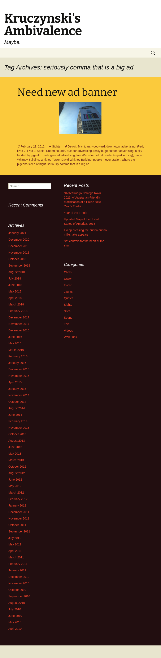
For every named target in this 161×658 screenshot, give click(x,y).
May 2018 (14, 291)
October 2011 (17, 525)
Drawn (68, 278)
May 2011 (14, 544)
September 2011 (19, 531)
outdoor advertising (79, 151)
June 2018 (15, 285)
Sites (67, 311)
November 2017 (18, 324)
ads (62, 151)
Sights (56, 146)
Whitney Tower (50, 159)
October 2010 (17, 589)
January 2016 (17, 362)
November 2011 (18, 518)
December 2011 (18, 512)
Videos (68, 330)
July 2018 (14, 278)
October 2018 (17, 259)
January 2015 (17, 388)
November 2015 (18, 375)
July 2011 (14, 538)
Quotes (68, 298)
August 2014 (16, 408)
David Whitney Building (76, 159)
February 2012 (17, 499)
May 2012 (14, 486)
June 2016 (15, 337)
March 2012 (16, 492)
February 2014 (17, 421)
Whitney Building (28, 159)
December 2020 (18, 239)
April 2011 (15, 551)
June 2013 (15, 447)
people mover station (106, 159)
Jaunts (68, 291)
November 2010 (18, 583)
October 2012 (17, 466)
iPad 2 (21, 151)
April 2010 (15, 628)
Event (67, 285)
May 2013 (14, 453)
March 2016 (16, 349)
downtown (113, 146)
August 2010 (16, 602)
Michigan (84, 146)
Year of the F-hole (75, 212)
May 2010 (14, 622)
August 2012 (16, 473)
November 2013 (18, 427)
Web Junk (70, 337)
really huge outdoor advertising (113, 151)
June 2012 (15, 479)
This (66, 324)
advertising (128, 146)
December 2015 (18, 369)
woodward (98, 146)
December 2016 (18, 330)
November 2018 (18, 252)
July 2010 (14, 609)
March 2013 (16, 460)
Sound (68, 317)
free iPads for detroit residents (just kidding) (105, 155)
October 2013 (17, 434)
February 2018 (17, 311)
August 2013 (16, 440)
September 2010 (19, 596)
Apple (40, 151)
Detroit (72, 146)
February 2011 (17, 564)
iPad (140, 146)
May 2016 (14, 343)
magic (138, 155)
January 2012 (17, 505)
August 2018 (16, 272)
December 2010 (18, 576)
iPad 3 (31, 151)
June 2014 (15, 414)
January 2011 (17, 570)
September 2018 (19, 265)
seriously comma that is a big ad (68, 164)
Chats (68, 272)
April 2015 (15, 382)
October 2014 (17, 401)
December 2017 (18, 317)
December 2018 (18, 246)
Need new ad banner (67, 92)
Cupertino (52, 151)
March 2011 (16, 557)
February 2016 (17, 356)
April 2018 (15, 298)
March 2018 (16, 304)
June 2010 (15, 615)
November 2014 (18, 395)
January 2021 (17, 233)
